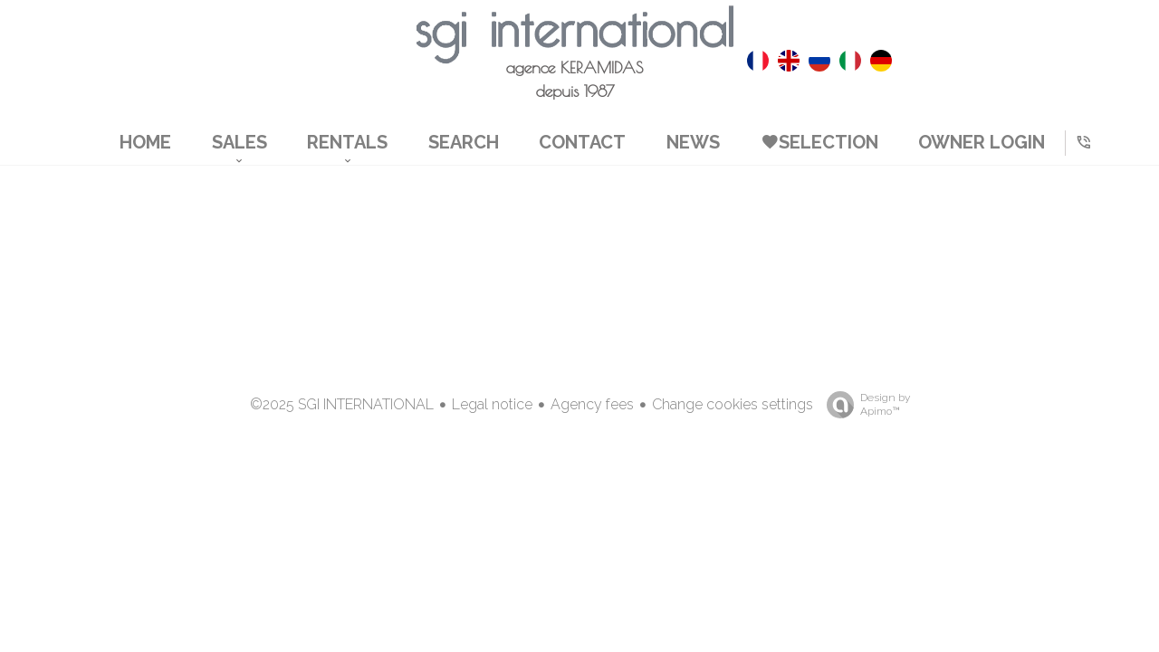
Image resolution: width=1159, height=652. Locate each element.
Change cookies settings (732, 404)
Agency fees (592, 404)
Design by (864, 404)
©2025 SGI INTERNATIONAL (342, 404)
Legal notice (492, 404)
